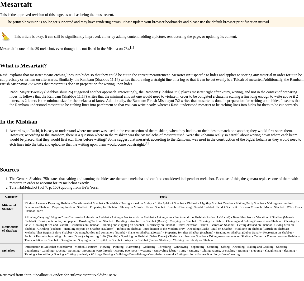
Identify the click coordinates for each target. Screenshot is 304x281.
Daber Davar (251, 232)
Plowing (105, 246)
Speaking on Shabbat (134, 236)
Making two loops (126, 250)
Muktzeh (107, 228)
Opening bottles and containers (94, 232)
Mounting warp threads (97, 250)
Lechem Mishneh (251, 207)
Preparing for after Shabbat (182, 232)
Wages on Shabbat (136, 240)
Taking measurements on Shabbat (230, 236)
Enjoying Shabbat (59, 203)
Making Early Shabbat (250, 203)
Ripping (243, 250)
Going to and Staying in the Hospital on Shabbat (91, 240)
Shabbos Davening (180, 207)
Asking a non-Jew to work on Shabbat (180, 217)
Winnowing (180, 246)
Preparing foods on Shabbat (69, 207)
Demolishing (137, 254)
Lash (204, 228)
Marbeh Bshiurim (86, 246)
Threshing (164, 246)
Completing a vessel (161, 254)
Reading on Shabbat (228, 232)
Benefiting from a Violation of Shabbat (257, 217)
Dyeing (61, 250)
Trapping (256, 250)
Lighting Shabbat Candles (216, 203)
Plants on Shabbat (139, 232)
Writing (96, 254)
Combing (48, 250)
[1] (132, 47)
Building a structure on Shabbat (136, 221)
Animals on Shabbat (96, 217)
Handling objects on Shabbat (82, 228)
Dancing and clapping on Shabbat (122, 225)
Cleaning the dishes (211, 221)
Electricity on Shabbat (161, 225)
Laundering (31, 250)
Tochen (55, 228)
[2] (147, 143)
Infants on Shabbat (129, 228)
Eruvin (203, 225)
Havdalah (112, 203)
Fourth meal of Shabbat (88, 203)
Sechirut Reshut (34, 236)
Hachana (206, 232)
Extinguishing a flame (190, 254)
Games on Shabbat (222, 225)
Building (121, 254)
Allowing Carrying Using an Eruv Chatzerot (52, 217)
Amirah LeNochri (218, 217)
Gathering (149, 246)
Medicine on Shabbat (248, 228)
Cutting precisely (77, 254)
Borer (78, 236)
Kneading (193, 228)
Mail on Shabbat (221, 228)
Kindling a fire (216, 254)
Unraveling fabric (165, 250)
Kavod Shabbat (155, 207)
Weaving (145, 250)
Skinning (289, 250)
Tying (182, 250)
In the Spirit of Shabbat (169, 203)
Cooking (38, 225)
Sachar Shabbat (160, 240)
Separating (197, 246)
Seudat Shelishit (227, 207)
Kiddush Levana (34, 203)
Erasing (108, 254)
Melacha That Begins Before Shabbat (48, 232)
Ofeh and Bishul (56, 225)
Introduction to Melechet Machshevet (48, 246)
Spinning (74, 250)
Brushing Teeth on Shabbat (96, 221)
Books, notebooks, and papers (57, 221)
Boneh (162, 221)
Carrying (234, 254)
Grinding (43, 228)
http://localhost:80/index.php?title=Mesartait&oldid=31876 (71, 275)
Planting (118, 246)
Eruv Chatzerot (187, 225)
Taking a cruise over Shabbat (188, 236)
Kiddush (192, 203)
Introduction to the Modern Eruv (164, 228)
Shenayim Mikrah (131, 207)
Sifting (225, 246)
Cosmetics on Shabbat (85, 225)
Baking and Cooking (260, 246)
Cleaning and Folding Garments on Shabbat (254, 221)
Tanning (29, 254)
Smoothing (45, 254)
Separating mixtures (60, 236)
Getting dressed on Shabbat (254, 225)
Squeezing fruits (96, 236)
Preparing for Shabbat (104, 207)
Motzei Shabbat (274, 207)
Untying (194, 250)
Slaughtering (273, 250)
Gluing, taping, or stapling (218, 250)
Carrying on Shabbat (183, 221)
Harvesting (133, 246)
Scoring (59, 254)
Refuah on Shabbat (276, 228)
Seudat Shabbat (204, 207)
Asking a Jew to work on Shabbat (132, 217)
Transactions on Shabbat (282, 236)
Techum (259, 236)
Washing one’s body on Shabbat (193, 240)
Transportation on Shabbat (41, 240)
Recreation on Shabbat (277, 232)
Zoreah (156, 232)
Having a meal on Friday (136, 203)
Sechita (112, 236)
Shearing (281, 246)
